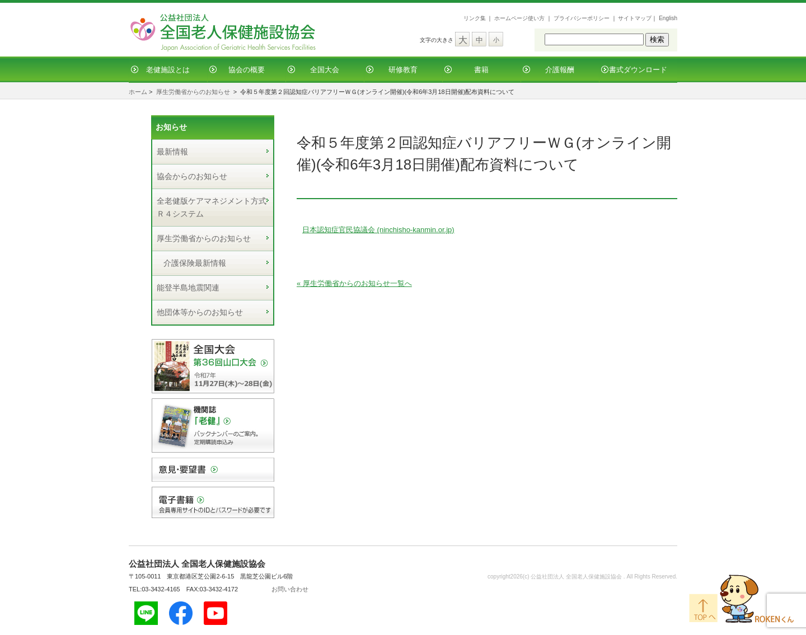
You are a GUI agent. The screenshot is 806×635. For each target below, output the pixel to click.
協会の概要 (246, 69)
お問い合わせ (289, 589)
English (668, 18)
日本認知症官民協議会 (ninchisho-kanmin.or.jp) (378, 229)
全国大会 (324, 69)
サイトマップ (635, 18)
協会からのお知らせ (192, 176)
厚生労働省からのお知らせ (193, 91)
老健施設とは (168, 69)
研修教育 (403, 69)
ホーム (138, 91)
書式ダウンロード (638, 69)
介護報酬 (559, 69)
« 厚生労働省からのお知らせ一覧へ (354, 283)
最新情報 (172, 151)
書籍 (481, 69)
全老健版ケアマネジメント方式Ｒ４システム (211, 207)
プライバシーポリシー (582, 18)
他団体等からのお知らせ (200, 312)
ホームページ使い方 (519, 18)
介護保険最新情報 (194, 262)
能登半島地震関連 (188, 287)
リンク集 (474, 18)
